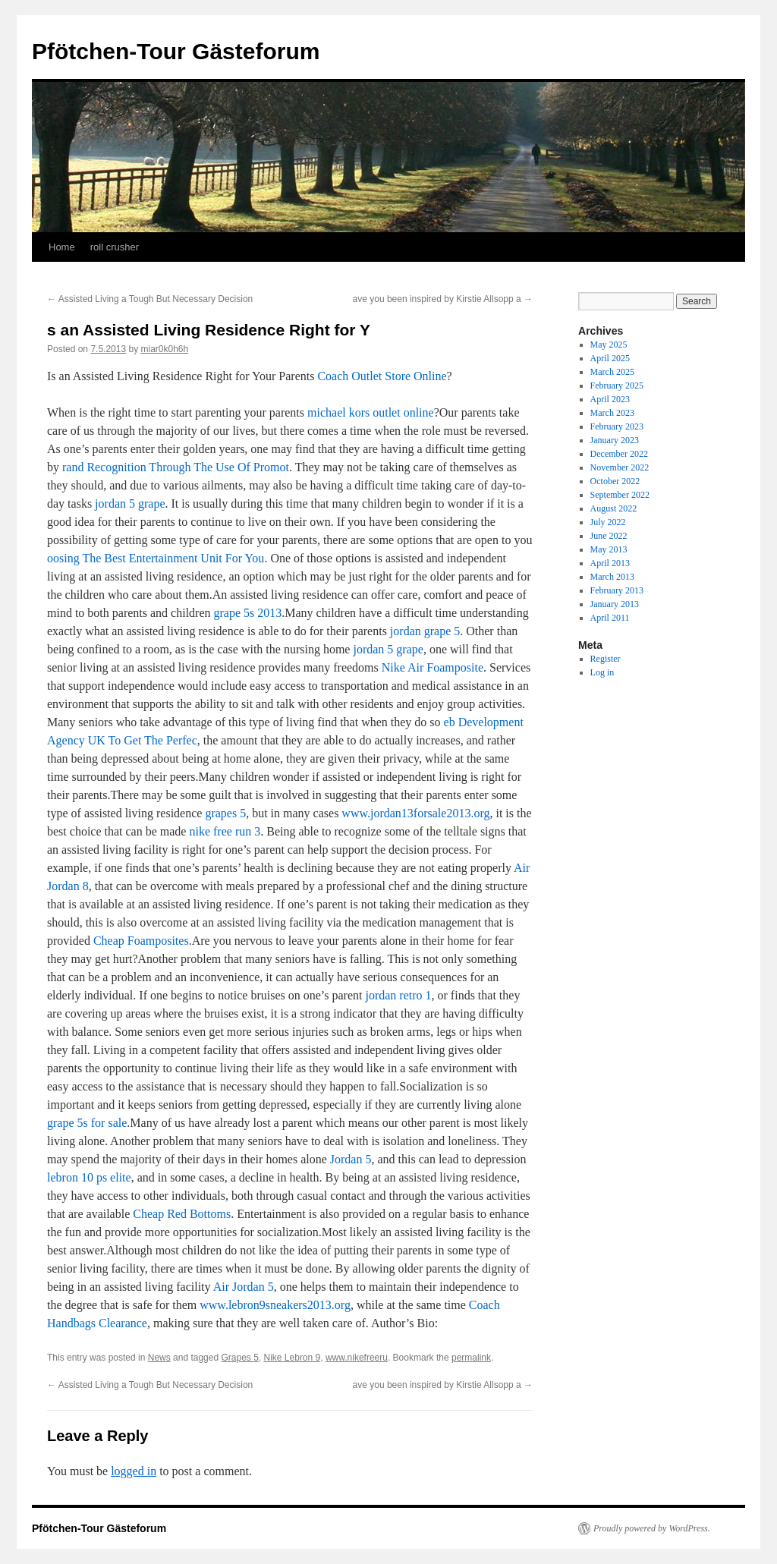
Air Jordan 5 (243, 1286)
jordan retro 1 (398, 995)
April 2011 (610, 617)
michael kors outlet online (370, 412)
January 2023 (614, 440)
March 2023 (612, 413)
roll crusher (114, 247)
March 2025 (612, 372)
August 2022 (613, 508)
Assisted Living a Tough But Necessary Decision (150, 299)
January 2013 (614, 604)
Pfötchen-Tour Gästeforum (175, 51)
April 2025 (610, 358)
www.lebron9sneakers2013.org (275, 1304)
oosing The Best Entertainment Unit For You (155, 558)
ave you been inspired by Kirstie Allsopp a (443, 299)
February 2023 (616, 426)
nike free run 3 (224, 831)
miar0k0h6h (164, 349)
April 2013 (610, 563)
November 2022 (620, 467)
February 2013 (616, 590)
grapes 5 (225, 813)
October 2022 (615, 481)
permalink (471, 1357)
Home (62, 247)
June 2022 (609, 535)
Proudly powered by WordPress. (651, 1528)
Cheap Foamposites (141, 940)
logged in (133, 1471)
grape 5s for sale (87, 1122)
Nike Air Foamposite (432, 667)
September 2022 (620, 494)
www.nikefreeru (357, 1357)
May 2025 (609, 344)
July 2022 (608, 522)
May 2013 (609, 549)
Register (605, 658)
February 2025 (616, 385)
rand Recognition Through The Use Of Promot (175, 467)
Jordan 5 (351, 1159)
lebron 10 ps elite (89, 1177)
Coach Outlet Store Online (381, 376)
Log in (602, 672)
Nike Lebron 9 (292, 1357)
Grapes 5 (239, 1357)
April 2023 (610, 399)
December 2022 (619, 453)
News (159, 1357)
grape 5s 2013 (248, 612)
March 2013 (612, 576)
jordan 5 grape (130, 503)
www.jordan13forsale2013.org (415, 813)
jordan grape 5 (425, 631)
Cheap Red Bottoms (182, 1213)
